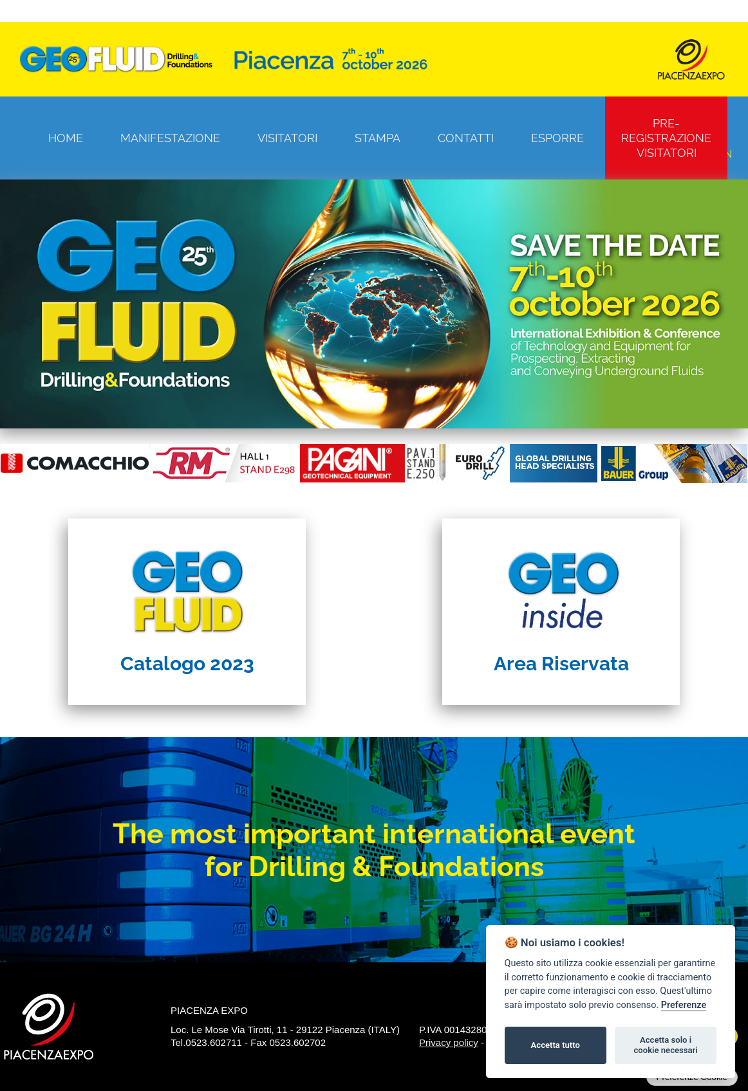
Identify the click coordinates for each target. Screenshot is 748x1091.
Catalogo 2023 (187, 663)
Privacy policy (448, 1042)
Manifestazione (170, 138)
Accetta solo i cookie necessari (665, 1045)
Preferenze (683, 1005)
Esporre (557, 138)
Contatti (466, 138)
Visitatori (287, 138)
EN (725, 154)
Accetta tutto (555, 1045)
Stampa (377, 138)
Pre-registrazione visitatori (666, 138)
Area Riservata (561, 663)
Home (65, 138)
